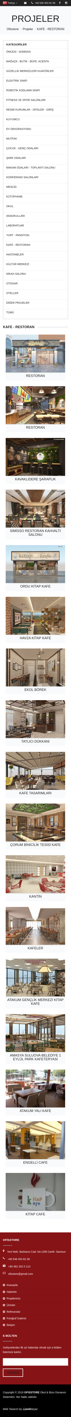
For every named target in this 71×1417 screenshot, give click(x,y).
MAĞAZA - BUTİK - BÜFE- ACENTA (27, 61)
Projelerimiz (13, 1298)
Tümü (10, 312)
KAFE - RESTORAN (50, 29)
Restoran (35, 376)
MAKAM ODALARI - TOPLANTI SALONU (30, 167)
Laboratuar (15, 225)
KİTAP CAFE (35, 1214)
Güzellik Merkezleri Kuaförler (30, 71)
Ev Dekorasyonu (18, 129)
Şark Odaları (16, 158)
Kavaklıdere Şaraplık (35, 479)
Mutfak (11, 138)
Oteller (12, 293)
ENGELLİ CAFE (35, 1162)
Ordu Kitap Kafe (35, 586)
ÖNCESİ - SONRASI (18, 51)
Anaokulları (15, 216)
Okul (9, 206)
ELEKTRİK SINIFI (16, 80)
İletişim (11, 1324)
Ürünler (11, 1305)
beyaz (30, 1409)
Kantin (35, 896)
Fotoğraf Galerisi (16, 1318)
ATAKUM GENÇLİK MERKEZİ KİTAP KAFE (35, 1002)
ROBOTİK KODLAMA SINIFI (23, 90)
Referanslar (13, 1311)
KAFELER (35, 948)
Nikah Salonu (16, 273)
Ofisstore (13, 29)
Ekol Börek (35, 690)
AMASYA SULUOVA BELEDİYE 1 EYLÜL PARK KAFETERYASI (35, 1057)
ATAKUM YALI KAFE (35, 1111)
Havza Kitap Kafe (35, 638)
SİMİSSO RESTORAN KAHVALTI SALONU (35, 533)
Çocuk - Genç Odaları (22, 148)
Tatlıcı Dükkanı (35, 741)
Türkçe (10, 3)
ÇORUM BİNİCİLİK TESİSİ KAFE (35, 845)
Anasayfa (12, 1285)
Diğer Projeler (17, 302)
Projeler (28, 29)
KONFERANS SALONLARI (22, 177)
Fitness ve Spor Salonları (26, 100)
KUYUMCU (13, 119)
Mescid (11, 187)
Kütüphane (14, 196)
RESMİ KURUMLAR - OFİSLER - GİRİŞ (30, 109)
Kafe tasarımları (35, 793)
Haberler (12, 1291)
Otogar (12, 283)
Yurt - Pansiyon (17, 235)
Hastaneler (15, 254)
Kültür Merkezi (17, 264)
